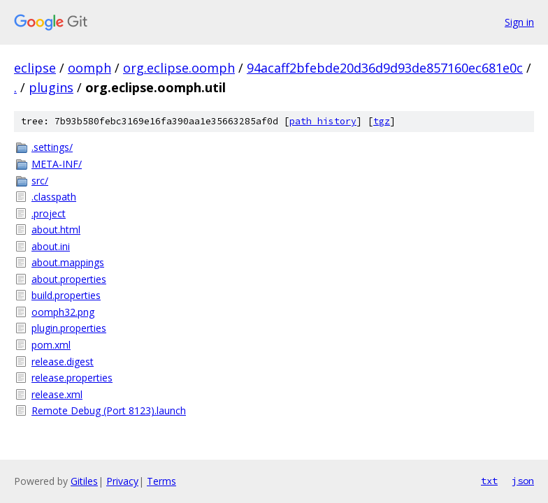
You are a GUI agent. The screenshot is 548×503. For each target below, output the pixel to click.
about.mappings (67, 262)
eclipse (35, 67)
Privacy (122, 481)
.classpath (53, 196)
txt (489, 480)
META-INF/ (56, 163)
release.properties (72, 377)
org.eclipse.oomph (179, 67)
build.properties (66, 295)
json (523, 480)
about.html (55, 229)
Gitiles (84, 481)
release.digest (62, 361)
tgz (381, 121)
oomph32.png (62, 312)
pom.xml (51, 344)
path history (322, 121)
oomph (89, 67)
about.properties (68, 279)
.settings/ (52, 147)
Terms (161, 481)
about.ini (50, 246)
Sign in (519, 22)
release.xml (56, 394)
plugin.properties (68, 328)
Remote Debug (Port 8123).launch (108, 410)
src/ (39, 180)
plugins (51, 87)
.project (48, 213)
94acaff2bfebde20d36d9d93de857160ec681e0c (385, 67)
